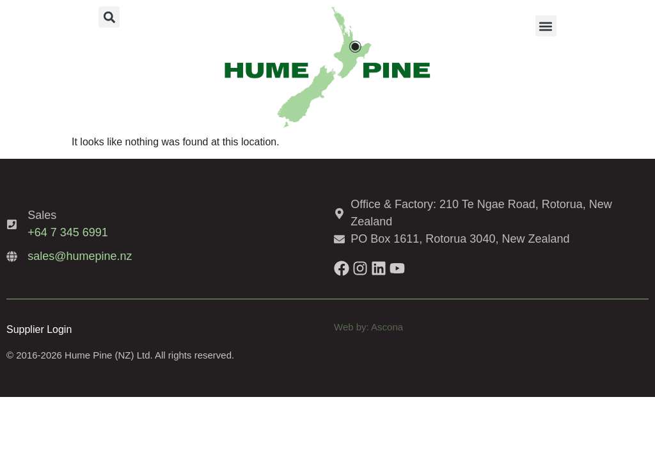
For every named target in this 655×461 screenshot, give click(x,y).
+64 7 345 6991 (68, 232)
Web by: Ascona (368, 326)
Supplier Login (39, 329)
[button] (109, 17)
